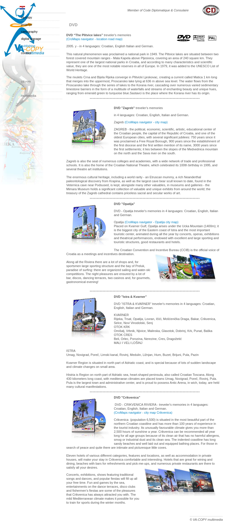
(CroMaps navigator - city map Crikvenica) (143, 412)
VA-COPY (26, 17)
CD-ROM (26, 81)
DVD (23, 88)
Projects (26, 24)
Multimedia (28, 95)
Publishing (28, 46)
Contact (26, 53)
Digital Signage (31, 38)
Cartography (29, 31)
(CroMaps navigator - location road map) (94, 39)
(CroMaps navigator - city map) (146, 122)
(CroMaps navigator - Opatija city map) (151, 222)
